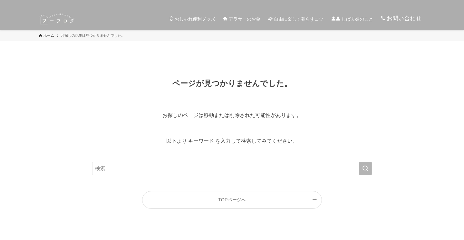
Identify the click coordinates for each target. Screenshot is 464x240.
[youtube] (396, 3)
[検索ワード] (232, 168)
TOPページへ (232, 199)
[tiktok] (362, 3)
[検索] (421, 3)
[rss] (404, 3)
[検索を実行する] (365, 168)
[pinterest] (387, 3)
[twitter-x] (346, 3)
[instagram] (354, 3)
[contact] (413, 3)
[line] (379, 3)
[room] (371, 3)
